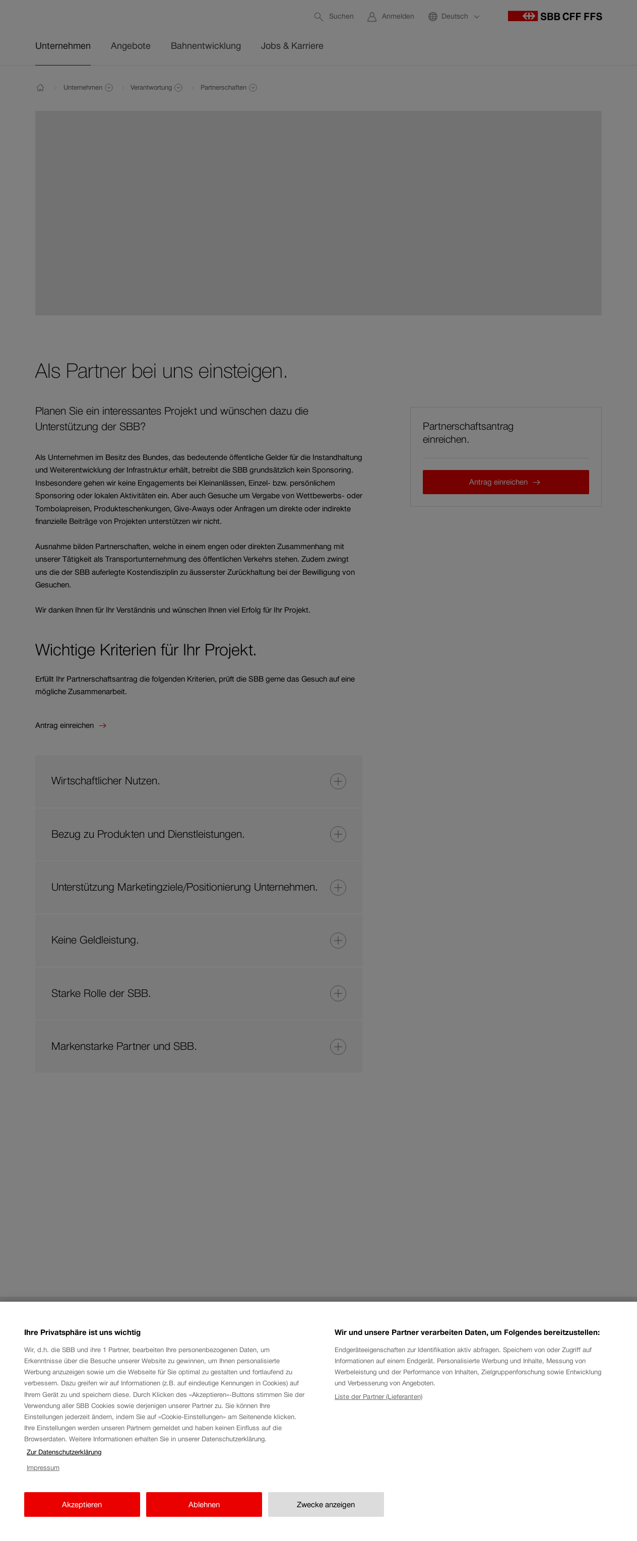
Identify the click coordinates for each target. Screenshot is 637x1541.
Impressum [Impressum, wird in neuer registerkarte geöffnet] (43, 1478)
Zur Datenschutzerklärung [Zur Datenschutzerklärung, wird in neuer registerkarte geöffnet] (64, 1462)
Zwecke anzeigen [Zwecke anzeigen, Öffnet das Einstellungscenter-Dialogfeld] (326, 1514)
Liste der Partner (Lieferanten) (378, 1407)
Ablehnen (204, 1514)
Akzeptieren (82, 1514)
